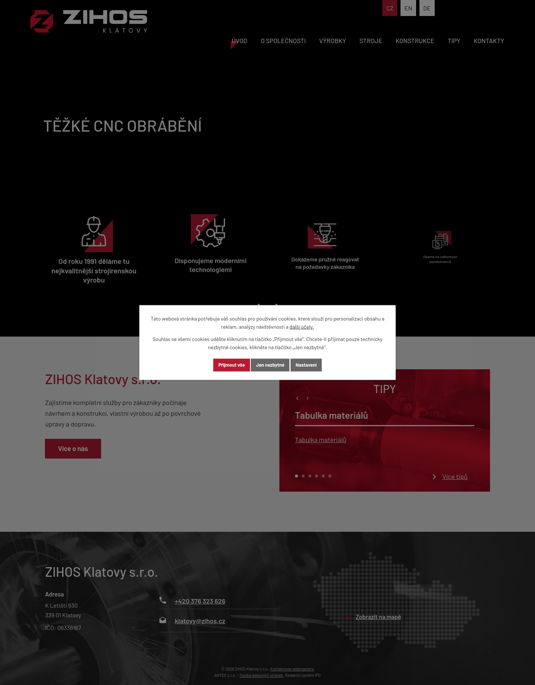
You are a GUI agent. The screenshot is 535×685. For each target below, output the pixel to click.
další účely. (301, 326)
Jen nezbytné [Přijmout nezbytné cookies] (270, 365)
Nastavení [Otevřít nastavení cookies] (314, 365)
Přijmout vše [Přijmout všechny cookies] (223, 365)
